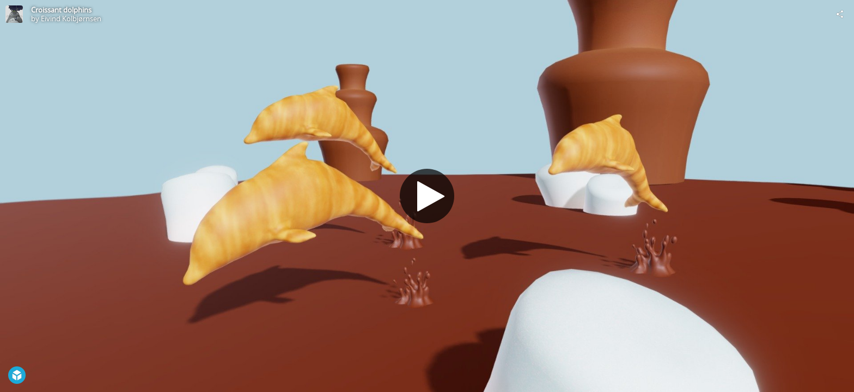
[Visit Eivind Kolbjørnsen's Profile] (14, 14)
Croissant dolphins (61, 10)
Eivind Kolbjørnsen (71, 18)
